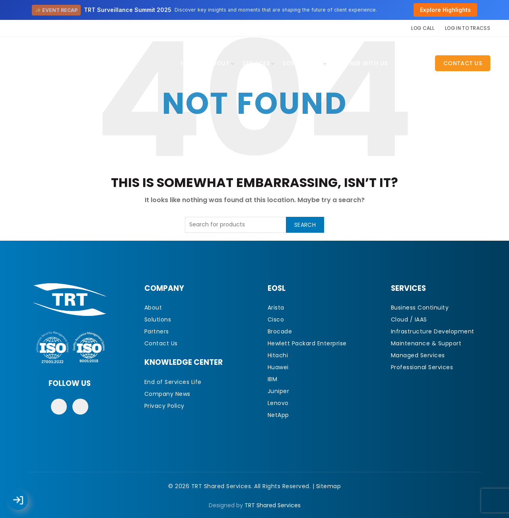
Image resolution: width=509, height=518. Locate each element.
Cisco (276, 319)
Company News (167, 394)
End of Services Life (173, 382)
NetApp (278, 415)
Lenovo (278, 403)
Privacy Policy (164, 406)
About (219, 63)
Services (256, 63)
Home (189, 63)
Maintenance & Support (426, 343)
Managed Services (418, 355)
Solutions (157, 319)
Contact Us (462, 63)
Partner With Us (361, 63)
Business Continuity (420, 308)
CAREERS (412, 63)
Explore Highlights (445, 9)
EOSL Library (302, 63)
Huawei (278, 367)
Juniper (278, 391)
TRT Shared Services (273, 505)
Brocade (280, 331)
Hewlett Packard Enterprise (307, 343)
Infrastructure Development (432, 331)
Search (305, 225)
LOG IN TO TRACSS (467, 28)
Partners (156, 331)
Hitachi (278, 355)
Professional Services (422, 367)
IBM (273, 379)
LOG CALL (422, 28)
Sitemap (328, 486)
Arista (276, 308)
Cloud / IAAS (409, 319)
